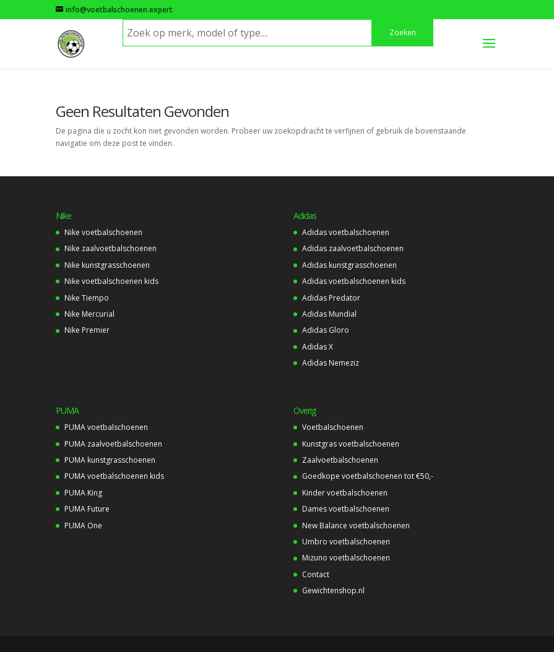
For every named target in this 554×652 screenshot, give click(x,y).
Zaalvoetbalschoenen (340, 460)
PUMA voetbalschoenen (106, 427)
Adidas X (317, 346)
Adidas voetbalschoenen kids (353, 281)
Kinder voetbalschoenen (344, 492)
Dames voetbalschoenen (345, 509)
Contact (315, 574)
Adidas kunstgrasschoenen (349, 265)
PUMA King (83, 492)
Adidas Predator (331, 298)
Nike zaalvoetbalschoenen (110, 248)
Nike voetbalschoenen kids (111, 281)
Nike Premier (87, 330)
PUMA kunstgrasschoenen (109, 460)
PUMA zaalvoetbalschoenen (113, 444)
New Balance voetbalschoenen (356, 525)
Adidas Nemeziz (330, 363)
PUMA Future (87, 509)
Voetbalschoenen (332, 427)
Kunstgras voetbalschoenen (350, 444)
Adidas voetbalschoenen (345, 232)
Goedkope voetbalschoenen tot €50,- (367, 476)
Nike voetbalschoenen (103, 232)
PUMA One (83, 525)
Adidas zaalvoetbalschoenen (353, 248)
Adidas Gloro (325, 330)
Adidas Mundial (329, 314)
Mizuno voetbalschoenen (346, 557)
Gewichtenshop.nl (333, 590)
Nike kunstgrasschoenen (107, 265)
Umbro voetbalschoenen (346, 541)
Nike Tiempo (86, 298)
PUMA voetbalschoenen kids (114, 476)
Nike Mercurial (89, 314)
